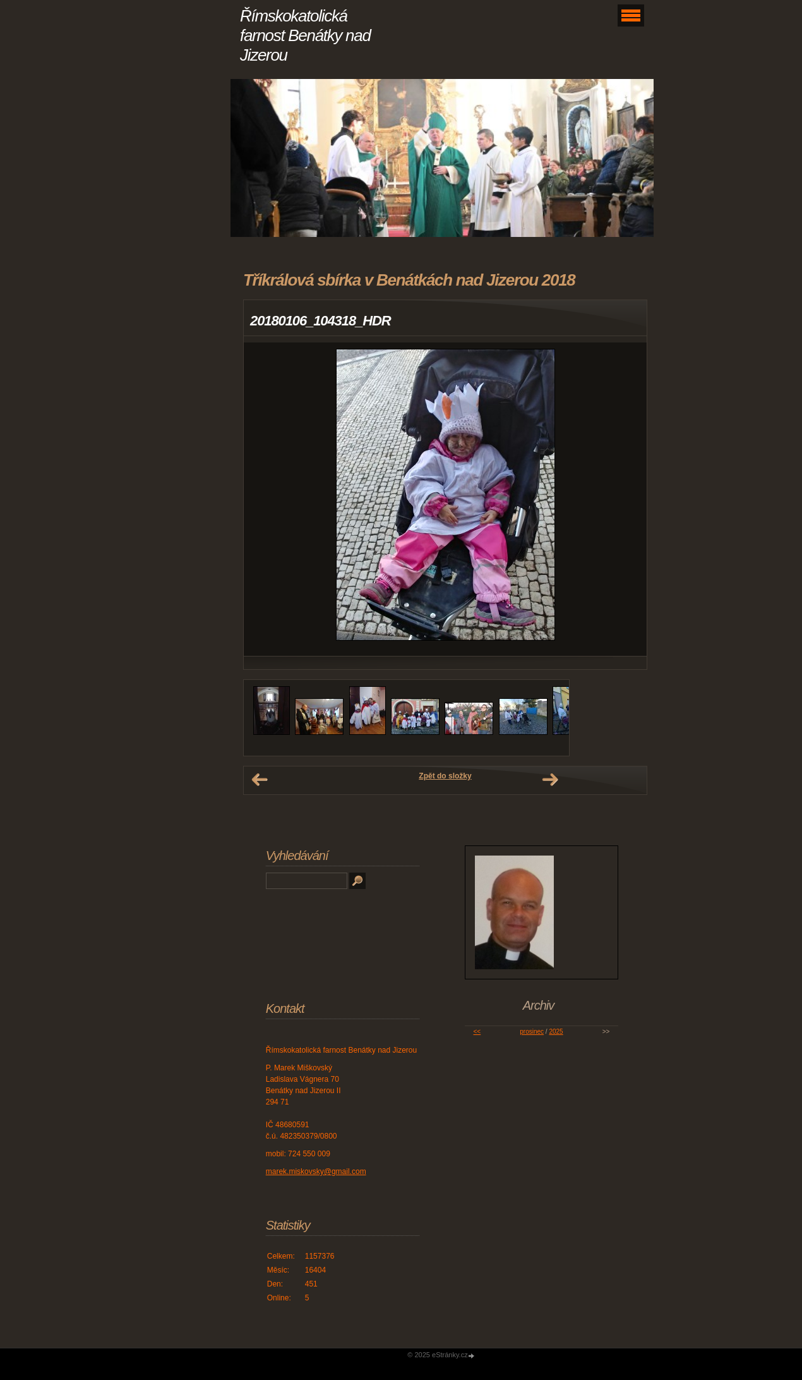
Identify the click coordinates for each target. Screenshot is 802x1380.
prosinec (532, 1031)
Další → (550, 779)
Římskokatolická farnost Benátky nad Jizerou (305, 35)
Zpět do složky (445, 776)
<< (477, 1031)
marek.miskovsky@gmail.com (316, 1171)
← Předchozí (259, 779)
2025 (556, 1031)
